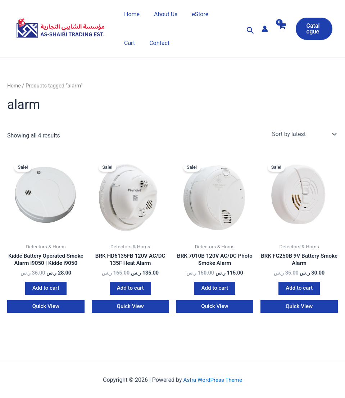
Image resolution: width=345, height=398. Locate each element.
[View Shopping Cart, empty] (279, 31)
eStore (193, 14)
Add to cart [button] (46, 296)
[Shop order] (303, 134)
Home (130, 14)
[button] (247, 30)
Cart (218, 14)
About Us (161, 14)
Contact (133, 43)
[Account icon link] (262, 29)
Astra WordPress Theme (213, 386)
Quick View (46, 315)
